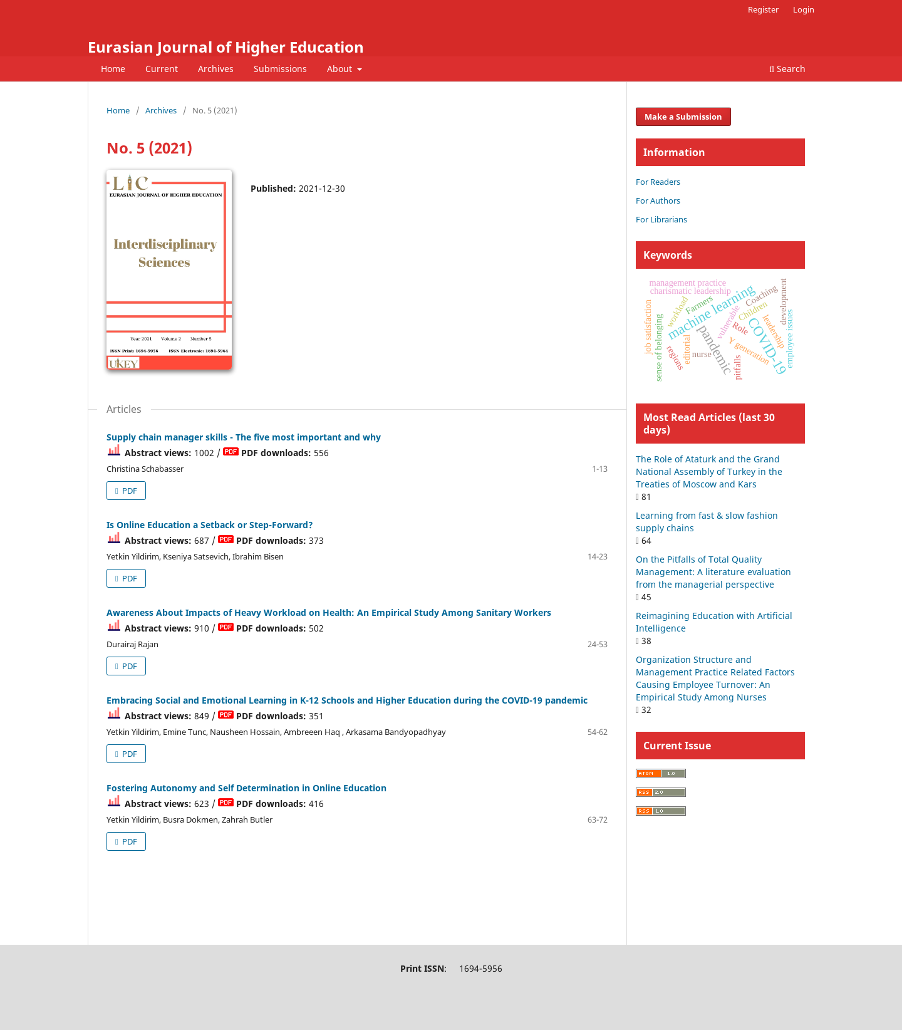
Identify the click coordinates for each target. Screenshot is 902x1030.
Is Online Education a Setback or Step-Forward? (209, 525)
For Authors (658, 200)
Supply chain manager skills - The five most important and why (243, 437)
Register (763, 9)
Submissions (280, 69)
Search (787, 69)
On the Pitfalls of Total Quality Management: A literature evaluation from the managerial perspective (713, 571)
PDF (128, 490)
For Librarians (661, 219)
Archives (216, 69)
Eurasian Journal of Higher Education (226, 46)
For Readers (658, 181)
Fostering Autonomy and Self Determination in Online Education (246, 788)
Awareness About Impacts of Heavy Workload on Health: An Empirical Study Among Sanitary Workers (328, 612)
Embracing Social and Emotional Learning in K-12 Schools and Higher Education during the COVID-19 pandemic (347, 700)
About (341, 69)
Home (113, 69)
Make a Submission (683, 116)
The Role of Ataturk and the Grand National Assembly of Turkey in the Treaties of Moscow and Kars (709, 471)
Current (161, 69)
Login (803, 9)
